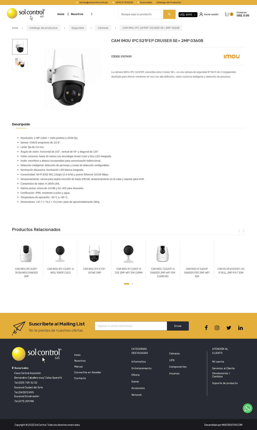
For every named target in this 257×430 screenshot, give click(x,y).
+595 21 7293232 (122, 2)
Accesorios (138, 388)
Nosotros (77, 14)
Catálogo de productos (43, 27)
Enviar (178, 326)
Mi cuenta (218, 361)
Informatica (138, 361)
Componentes (178, 366)
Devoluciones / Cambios (221, 375)
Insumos (174, 373)
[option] (67, 78)
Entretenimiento (141, 368)
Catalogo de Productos (168, 2)
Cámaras (103, 27)
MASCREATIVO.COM (232, 424)
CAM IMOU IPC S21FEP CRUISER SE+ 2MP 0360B (151, 27)
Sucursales (145, 2)
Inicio (60, 14)
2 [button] (132, 283)
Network (136, 394)
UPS (172, 360)
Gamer (135, 381)
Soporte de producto (225, 383)
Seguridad (78, 27)
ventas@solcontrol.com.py (92, 2)
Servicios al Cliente (223, 368)
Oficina (135, 374)
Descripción (21, 124)
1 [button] (126, 283)
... (90, 14)
